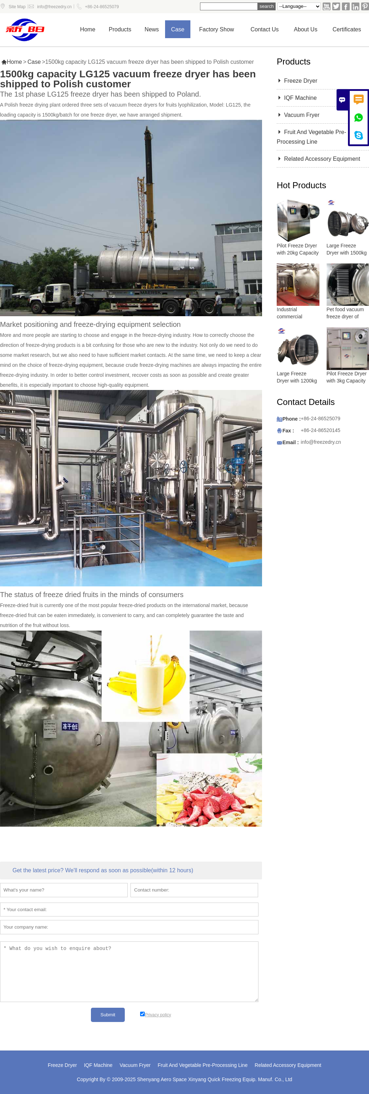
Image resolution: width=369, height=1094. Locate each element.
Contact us (265, 29)
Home (88, 29)
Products (120, 29)
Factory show (216, 29)
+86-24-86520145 (320, 430)
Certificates (347, 29)
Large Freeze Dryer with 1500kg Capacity (347, 253)
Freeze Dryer (297, 81)
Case (177, 29)
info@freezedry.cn (54, 6)
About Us (305, 29)
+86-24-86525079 (102, 6)
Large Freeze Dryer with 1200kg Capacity (297, 381)
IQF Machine (297, 98)
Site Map (17, 6)
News (152, 29)
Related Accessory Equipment (318, 159)
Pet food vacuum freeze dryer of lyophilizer (345, 317)
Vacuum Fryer (298, 115)
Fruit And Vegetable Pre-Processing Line (202, 1065)
